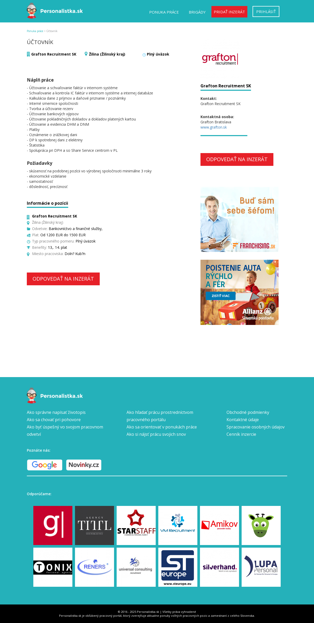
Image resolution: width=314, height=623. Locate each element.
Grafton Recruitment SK (53, 54)
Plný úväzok (158, 54)
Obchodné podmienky (248, 412)
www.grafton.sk (213, 127)
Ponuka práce (164, 12)
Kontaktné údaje (243, 419)
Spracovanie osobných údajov (256, 427)
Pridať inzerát (229, 11)
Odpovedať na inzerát (63, 278)
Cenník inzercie (241, 434)
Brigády (197, 12)
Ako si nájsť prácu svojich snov (156, 434)
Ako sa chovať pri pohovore (54, 419)
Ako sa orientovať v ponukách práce (162, 427)
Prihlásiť (266, 11)
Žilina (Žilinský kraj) (107, 54)
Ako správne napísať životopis (56, 412)
